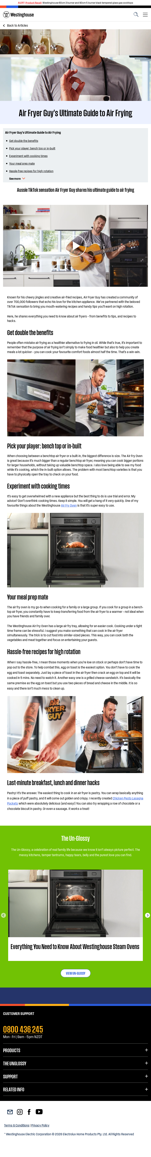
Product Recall (33, 2)
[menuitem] (18, 14)
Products (11, 1049)
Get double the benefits (23, 140)
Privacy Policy (40, 1125)
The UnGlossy (14, 1063)
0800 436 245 (23, 1028)
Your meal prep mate (22, 163)
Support (10, 1076)
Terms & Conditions (16, 1125)
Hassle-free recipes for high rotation (31, 171)
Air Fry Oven (69, 505)
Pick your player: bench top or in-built (32, 148)
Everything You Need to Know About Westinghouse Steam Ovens (75, 946)
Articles (17, 25)
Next (147, 915)
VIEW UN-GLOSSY (75, 973)
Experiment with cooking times (28, 156)
